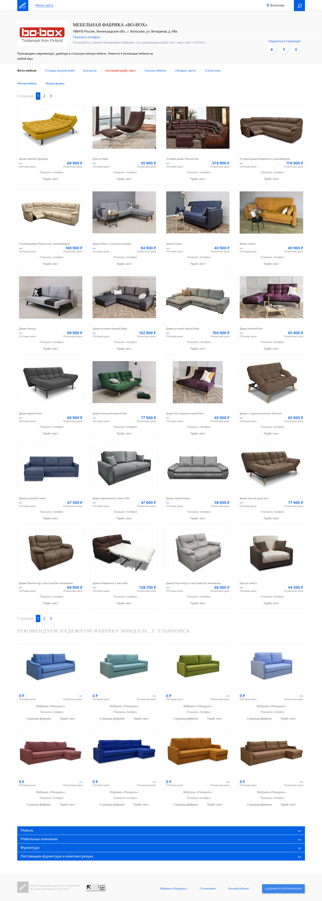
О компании (207, 888)
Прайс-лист (50, 179)
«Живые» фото (185, 70)
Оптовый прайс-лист (120, 70)
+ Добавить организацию (283, 888)
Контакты (89, 70)
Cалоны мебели (155, 70)
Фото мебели (27, 70)
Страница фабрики (39, 718)
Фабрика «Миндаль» (173, 888)
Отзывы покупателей (60, 70)
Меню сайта (44, 5)
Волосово (277, 5)
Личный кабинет (238, 888)
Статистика (213, 70)
